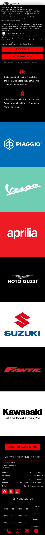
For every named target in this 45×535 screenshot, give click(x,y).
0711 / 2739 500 (36, 472)
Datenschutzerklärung (12, 21)
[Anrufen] (9, 531)
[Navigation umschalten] (41, 4)
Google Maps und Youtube (15, 33)
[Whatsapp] (17, 531)
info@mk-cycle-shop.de (33, 486)
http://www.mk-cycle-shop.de (31, 482)
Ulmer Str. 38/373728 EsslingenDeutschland (9, 465)
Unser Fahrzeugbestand (22, 446)
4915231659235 (37, 476)
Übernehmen (22, 49)
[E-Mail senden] (27, 531)
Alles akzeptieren (22, 56)
